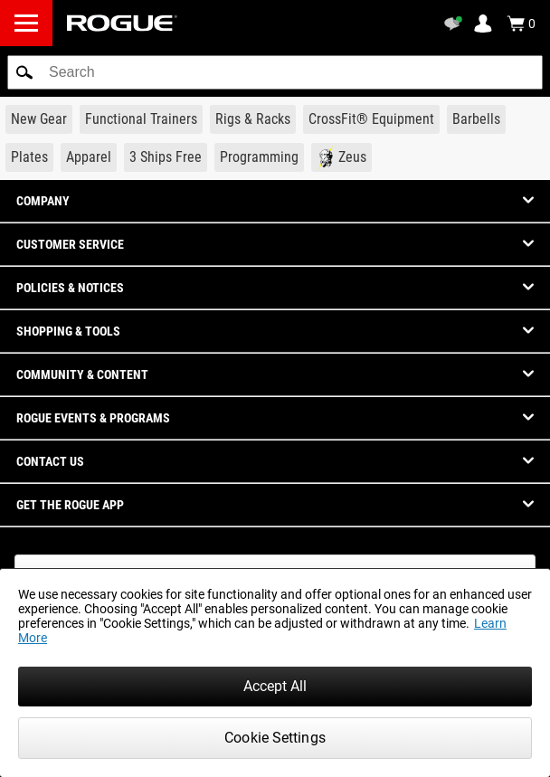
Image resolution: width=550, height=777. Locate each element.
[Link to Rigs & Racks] (253, 119)
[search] (275, 72)
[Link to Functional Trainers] (141, 119)
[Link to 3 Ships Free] (165, 157)
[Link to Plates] (29, 157)
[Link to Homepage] (122, 23)
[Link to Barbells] (476, 119)
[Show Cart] (521, 23)
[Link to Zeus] (341, 157)
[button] (24, 72)
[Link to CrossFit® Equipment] (371, 119)
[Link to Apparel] (89, 157)
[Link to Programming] (259, 157)
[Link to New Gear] (38, 119)
